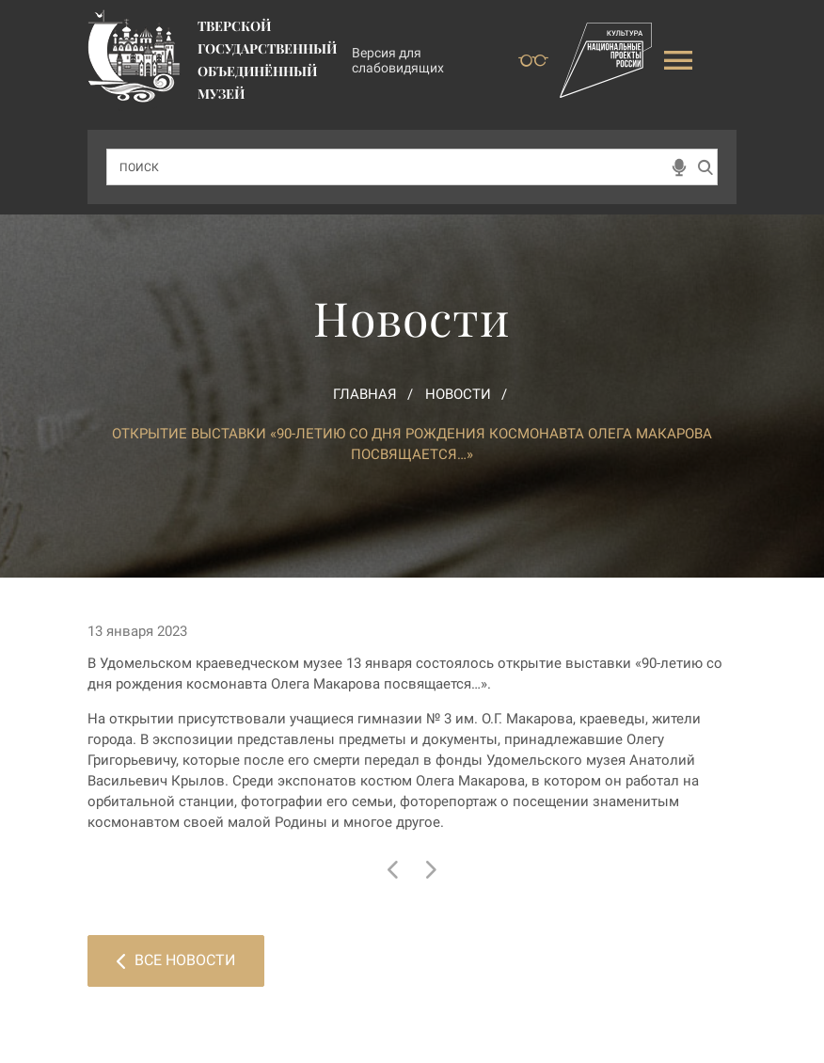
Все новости (176, 960)
